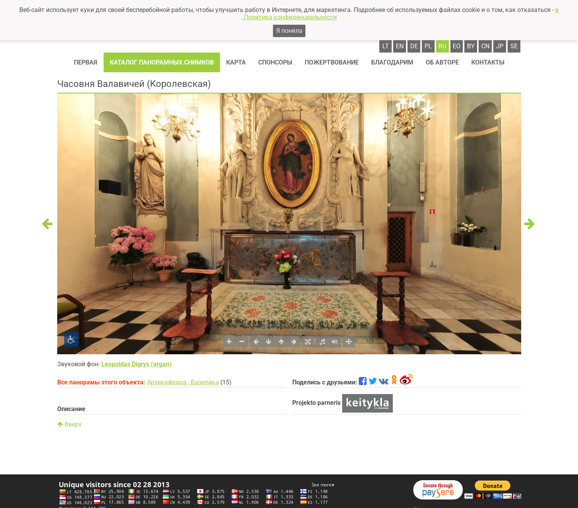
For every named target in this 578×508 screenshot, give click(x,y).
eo (456, 46)
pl (428, 46)
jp (499, 46)
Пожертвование (332, 62)
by (471, 46)
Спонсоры (275, 62)
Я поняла (289, 30)
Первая (85, 62)
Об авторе (442, 62)
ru (442, 46)
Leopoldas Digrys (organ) (136, 364)
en (400, 46)
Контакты (488, 62)
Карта (236, 62)
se (514, 46)
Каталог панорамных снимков (162, 62)
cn (485, 46)
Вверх (69, 424)
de (414, 46)
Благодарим (392, 62)
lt (385, 46)
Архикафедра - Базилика (183, 382)
